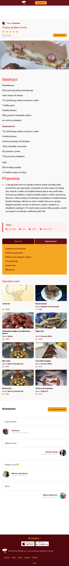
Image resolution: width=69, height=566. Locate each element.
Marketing (43, 551)
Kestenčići (18, 382)
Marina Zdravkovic (20, 473)
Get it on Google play (42, 543)
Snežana (16, 23)
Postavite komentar (57, 409)
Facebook (7, 557)
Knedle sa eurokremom (16, 248)
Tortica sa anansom (51, 382)
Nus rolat (18, 355)
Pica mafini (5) (12, 261)
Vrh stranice (33, 538)
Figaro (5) (51, 326)
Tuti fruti (18, 298)
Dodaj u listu (60, 35)
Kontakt (50, 551)
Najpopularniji (51, 241)
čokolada (12, 229)
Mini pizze (10, 270)
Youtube (19, 557)
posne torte (47, 229)
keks (24, 229)
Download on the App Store (27, 543)
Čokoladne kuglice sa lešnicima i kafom (18, 326)
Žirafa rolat (11, 265)
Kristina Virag (51, 452)
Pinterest (35, 557)
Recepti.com (4, 551)
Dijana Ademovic (50, 495)
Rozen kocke (51, 298)
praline (34, 229)
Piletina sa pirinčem (14, 253)
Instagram (27, 557)
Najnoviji (18, 241)
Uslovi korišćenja (33, 551)
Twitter (14, 557)
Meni (34, 563)
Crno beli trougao (51, 355)
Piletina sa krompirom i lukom (18, 257)
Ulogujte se (41, 3)
